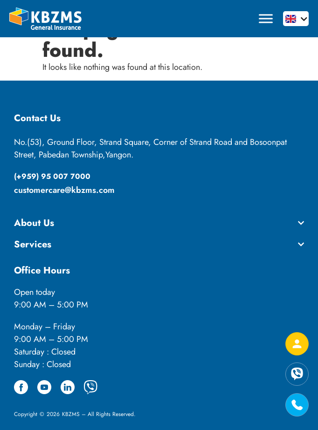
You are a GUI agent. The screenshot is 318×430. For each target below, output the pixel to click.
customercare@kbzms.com (64, 190)
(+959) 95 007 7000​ (52, 176)
